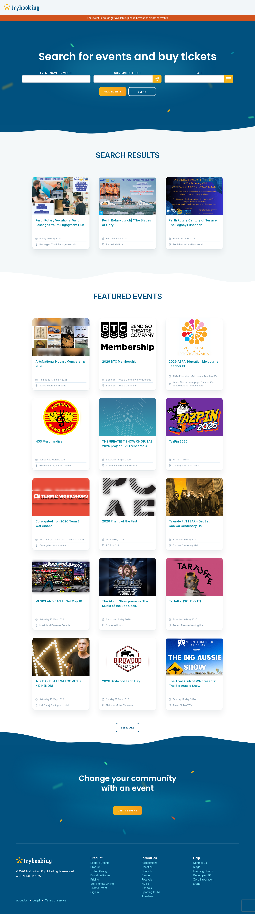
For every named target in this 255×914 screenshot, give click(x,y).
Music (145, 883)
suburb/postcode (127, 73)
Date (199, 73)
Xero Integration (203, 879)
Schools (147, 887)
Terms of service (55, 900)
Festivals (147, 879)
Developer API (202, 875)
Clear (142, 91)
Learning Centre (203, 871)
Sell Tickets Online (102, 883)
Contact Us (200, 862)
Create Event (127, 810)
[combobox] (128, 79)
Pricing (94, 879)
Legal (36, 900)
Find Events (113, 91)
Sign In (94, 892)
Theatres (147, 896)
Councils (147, 871)
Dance (146, 875)
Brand (197, 883)
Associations (149, 862)
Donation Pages (100, 875)
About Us (22, 900)
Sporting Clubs (151, 892)
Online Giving (98, 871)
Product (95, 867)
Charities (147, 867)
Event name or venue (56, 73)
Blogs (196, 867)
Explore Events (99, 862)
